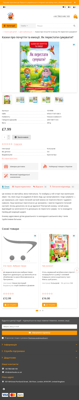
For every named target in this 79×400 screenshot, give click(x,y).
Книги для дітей (10, 32)
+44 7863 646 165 (11, 369)
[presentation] (2, 270)
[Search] (56, 25)
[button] (37, 310)
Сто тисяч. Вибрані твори (14, 266)
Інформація (39, 344)
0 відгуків (18, 144)
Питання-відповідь (61, 186)
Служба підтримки (39, 351)
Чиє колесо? (47, 266)
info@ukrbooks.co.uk (13, 372)
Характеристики (21, 186)
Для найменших (26, 32)
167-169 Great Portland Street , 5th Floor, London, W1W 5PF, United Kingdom (35, 381)
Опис (5, 186)
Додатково (39, 358)
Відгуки (40, 186)
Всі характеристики (9, 158)
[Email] (39, 326)
